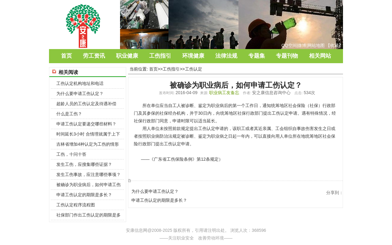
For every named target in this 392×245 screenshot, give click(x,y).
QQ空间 (289, 45)
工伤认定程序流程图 (75, 204)
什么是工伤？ (69, 113)
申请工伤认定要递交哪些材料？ (86, 123)
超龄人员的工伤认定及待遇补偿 (86, 103)
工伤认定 (193, 69)
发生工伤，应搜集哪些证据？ (84, 164)
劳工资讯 (94, 56)
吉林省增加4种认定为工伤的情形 (87, 144)
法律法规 (226, 56)
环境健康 (193, 56)
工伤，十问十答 (71, 154)
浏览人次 (238, 230)
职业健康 (127, 56)
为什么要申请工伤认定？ (155, 191)
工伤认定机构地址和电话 (80, 83)
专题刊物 (287, 56)
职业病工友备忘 (224, 92)
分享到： (334, 192)
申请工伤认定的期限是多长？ (159, 200)
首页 (66, 56)
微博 (302, 45)
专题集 (256, 56)
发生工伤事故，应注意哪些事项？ (88, 174)
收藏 (334, 45)
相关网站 (320, 56)
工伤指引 (160, 56)
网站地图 (316, 45)
